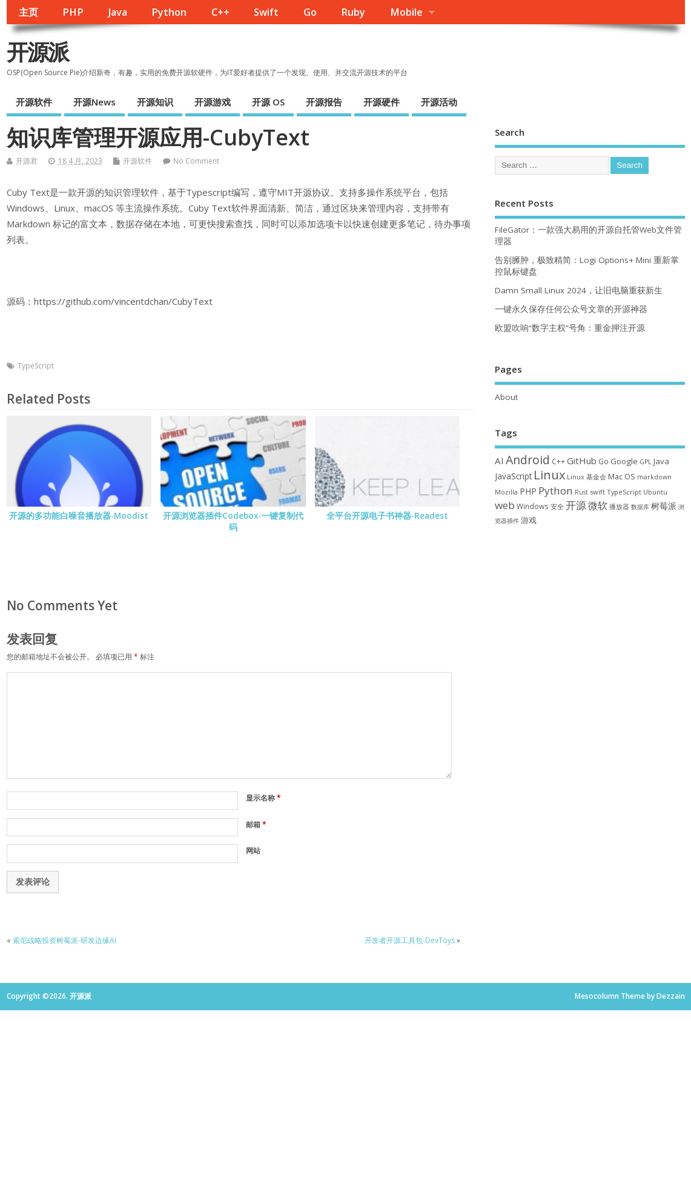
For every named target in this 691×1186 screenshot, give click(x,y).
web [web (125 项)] (505, 505)
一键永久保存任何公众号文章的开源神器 (571, 309)
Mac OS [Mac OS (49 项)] (621, 476)
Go (310, 12)
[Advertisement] (590, 625)
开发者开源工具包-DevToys (410, 940)
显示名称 (263, 798)
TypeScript (36, 366)
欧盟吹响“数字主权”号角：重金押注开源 (570, 327)
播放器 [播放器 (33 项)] (619, 506)
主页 (28, 12)
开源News (94, 102)
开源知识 (155, 102)
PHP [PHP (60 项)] (528, 491)
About (506, 396)
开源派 (37, 52)
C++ (220, 12)
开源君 (27, 161)
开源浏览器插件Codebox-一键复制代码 (233, 521)
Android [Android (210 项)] (528, 459)
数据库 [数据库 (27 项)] (640, 506)
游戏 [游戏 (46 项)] (529, 520)
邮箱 (256, 824)
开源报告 (324, 102)
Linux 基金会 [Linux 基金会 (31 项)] (586, 476)
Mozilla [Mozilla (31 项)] (506, 491)
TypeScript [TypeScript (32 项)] (624, 491)
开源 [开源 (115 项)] (576, 505)
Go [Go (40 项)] (603, 461)
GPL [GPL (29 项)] (646, 462)
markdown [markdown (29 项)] (654, 477)
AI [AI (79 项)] (499, 461)
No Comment (196, 161)
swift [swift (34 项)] (597, 491)
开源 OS (268, 102)
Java (117, 12)
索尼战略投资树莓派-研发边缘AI (64, 940)
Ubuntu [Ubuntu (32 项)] (655, 491)
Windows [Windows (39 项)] (533, 506)
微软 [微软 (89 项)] (597, 505)
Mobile (406, 12)
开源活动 (439, 102)
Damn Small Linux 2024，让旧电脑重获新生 (579, 290)
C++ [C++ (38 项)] (558, 461)
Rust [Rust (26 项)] (581, 492)
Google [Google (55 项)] (624, 461)
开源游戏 (212, 102)
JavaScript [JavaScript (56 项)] (513, 476)
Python (169, 12)
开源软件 (34, 102)
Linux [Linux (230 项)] (549, 475)
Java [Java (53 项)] (661, 461)
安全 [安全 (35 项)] (557, 506)
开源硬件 (381, 102)
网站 (253, 850)
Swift (266, 12)
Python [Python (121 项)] (555, 491)
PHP (73, 12)
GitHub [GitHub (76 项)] (582, 461)
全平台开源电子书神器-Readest (387, 515)
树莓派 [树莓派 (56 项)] (663, 506)
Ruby (353, 12)
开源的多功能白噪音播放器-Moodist (78, 515)
